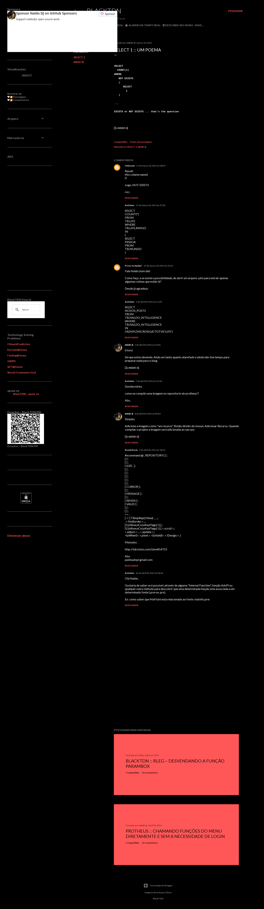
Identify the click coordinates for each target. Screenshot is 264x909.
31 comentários (150, 842)
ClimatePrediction (18, 344)
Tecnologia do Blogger (158, 885)
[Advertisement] (176, 693)
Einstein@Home (17, 349)
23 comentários (150, 772)
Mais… (199, 25)
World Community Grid (21, 372)
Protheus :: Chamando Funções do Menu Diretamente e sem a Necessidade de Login (175, 833)
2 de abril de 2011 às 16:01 (148, 344)
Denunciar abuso (18, 535)
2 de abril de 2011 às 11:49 (149, 301)
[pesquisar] (25, 310)
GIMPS (11, 361)
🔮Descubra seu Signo (177, 25)
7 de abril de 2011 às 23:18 (149, 381)
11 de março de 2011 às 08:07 (151, 165)
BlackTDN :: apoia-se (26, 393)
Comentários (19, 99)
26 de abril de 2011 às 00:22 (149, 573)
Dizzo (169, 892)
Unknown (130, 165)
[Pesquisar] (235, 11)
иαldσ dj (79, 61)
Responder (131, 198)
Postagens (18, 96)
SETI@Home (15, 366)
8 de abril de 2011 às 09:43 (148, 413)
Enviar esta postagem (141, 141)
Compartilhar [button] (120, 141)
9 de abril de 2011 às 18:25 (152, 450)
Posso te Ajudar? (133, 265)
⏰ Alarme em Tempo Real (142, 25)
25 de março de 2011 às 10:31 (158, 265)
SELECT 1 (79, 57)
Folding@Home (16, 355)
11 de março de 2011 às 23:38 (150, 205)
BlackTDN (104, 11)
